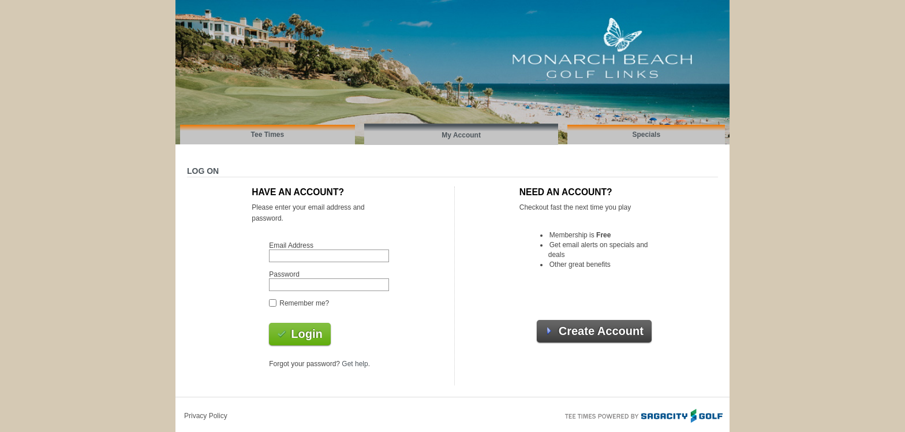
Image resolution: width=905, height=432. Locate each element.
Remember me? (304, 303)
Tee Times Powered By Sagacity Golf (643, 414)
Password (284, 274)
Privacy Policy (205, 416)
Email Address (291, 245)
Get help (355, 364)
